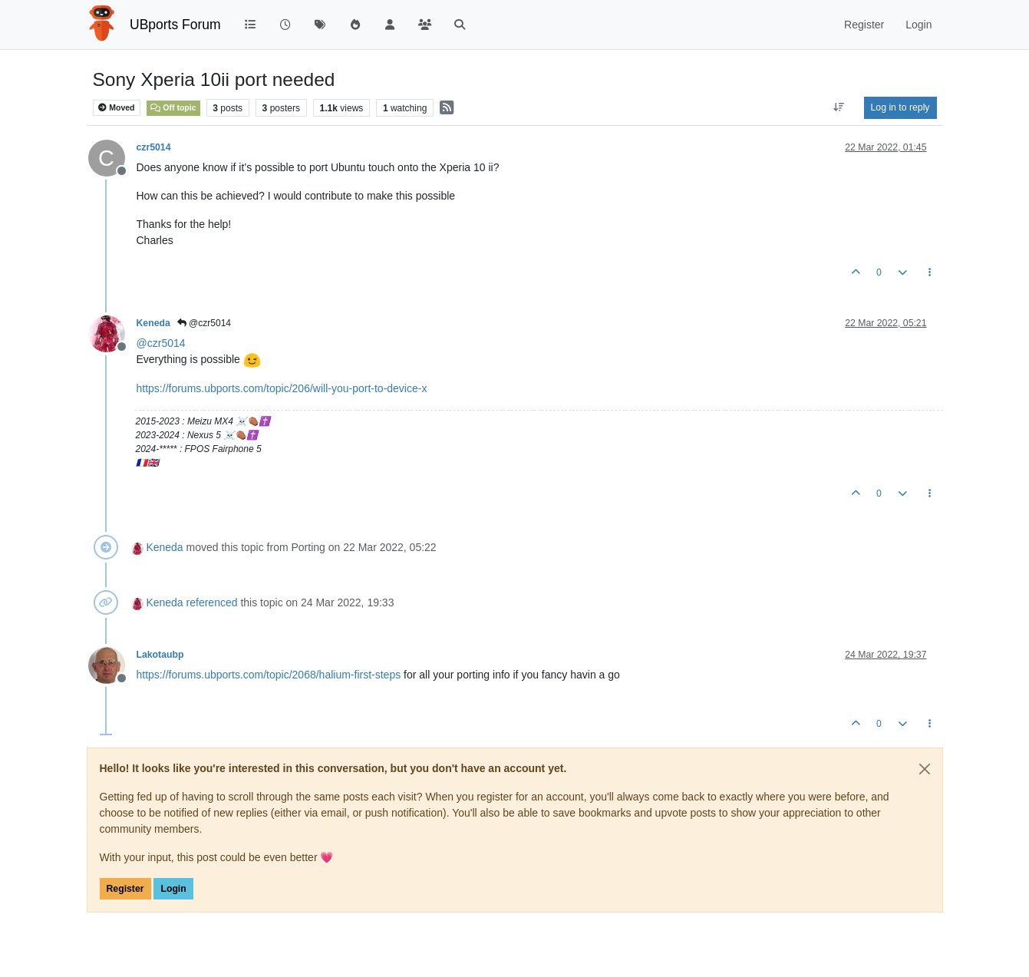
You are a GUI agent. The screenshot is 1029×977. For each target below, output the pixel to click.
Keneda (153, 323)
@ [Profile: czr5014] (161, 343)
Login (173, 888)
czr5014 (154, 147)
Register (125, 888)
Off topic (173, 107)
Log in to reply (900, 107)
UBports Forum (175, 24)
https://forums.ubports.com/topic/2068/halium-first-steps (269, 674)
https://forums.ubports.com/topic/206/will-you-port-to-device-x (282, 388)
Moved (116, 108)
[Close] (924, 769)
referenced (212, 602)
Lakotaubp (160, 654)
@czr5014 (204, 323)
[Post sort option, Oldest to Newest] (838, 107)
